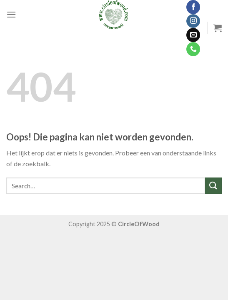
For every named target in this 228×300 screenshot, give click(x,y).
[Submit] (213, 186)
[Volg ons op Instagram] (193, 21)
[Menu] (11, 14)
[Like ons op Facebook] (193, 7)
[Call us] (193, 49)
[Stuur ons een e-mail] (193, 35)
